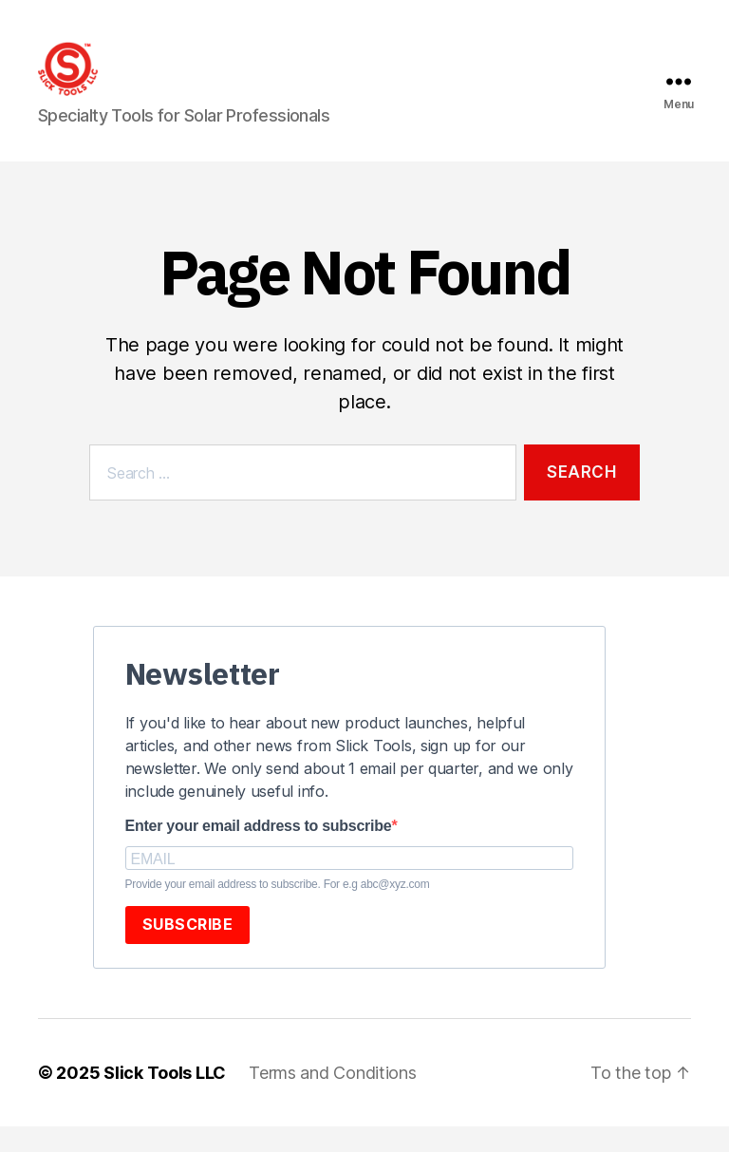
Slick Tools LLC (164, 1098)
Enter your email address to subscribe (258, 851)
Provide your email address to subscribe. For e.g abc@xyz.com (277, 909)
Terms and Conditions (333, 1098)
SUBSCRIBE (188, 949)
